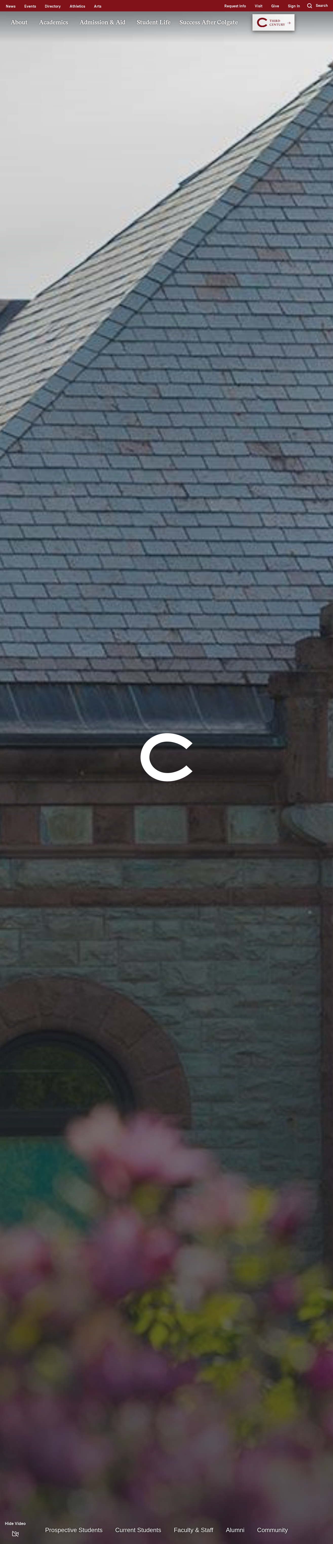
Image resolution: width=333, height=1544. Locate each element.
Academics (53, 22)
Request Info (235, 6)
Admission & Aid (102, 22)
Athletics (77, 6)
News (10, 6)
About (19, 22)
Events (30, 6)
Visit (258, 6)
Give (275, 6)
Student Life (154, 22)
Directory (53, 6)
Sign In (294, 6)
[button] (317, 6)
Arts (97, 6)
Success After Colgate (209, 22)
